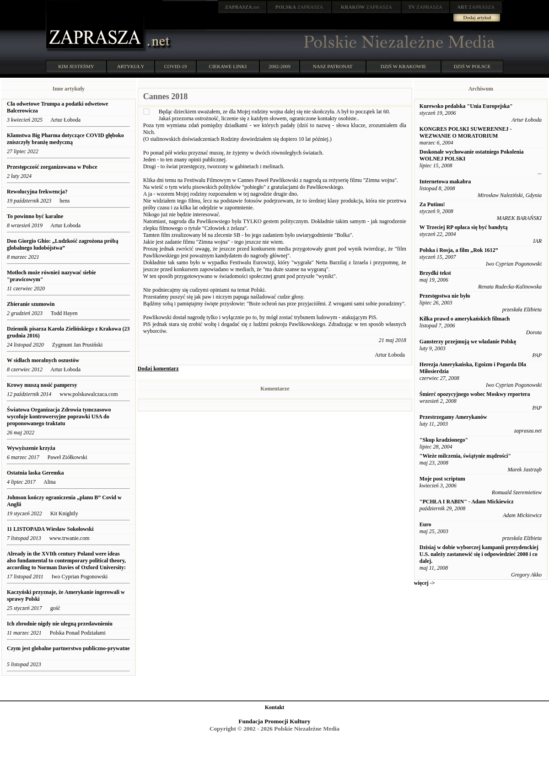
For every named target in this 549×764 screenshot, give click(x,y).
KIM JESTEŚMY (76, 66)
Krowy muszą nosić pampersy (42, 385)
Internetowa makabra (445, 181)
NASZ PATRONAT (333, 66)
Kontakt (275, 707)
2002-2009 (280, 66)
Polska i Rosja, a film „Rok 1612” (459, 250)
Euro (425, 524)
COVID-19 (175, 66)
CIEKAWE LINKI (228, 66)
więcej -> (424, 583)
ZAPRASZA (299, 7)
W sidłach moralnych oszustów (44, 360)
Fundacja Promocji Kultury (274, 721)
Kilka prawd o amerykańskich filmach (465, 318)
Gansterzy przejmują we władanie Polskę (468, 341)
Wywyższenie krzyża (31, 448)
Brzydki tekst (435, 273)
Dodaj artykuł (477, 17)
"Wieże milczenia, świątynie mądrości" (465, 456)
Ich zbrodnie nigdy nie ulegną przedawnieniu (60, 623)
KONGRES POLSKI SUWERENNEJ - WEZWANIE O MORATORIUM (466, 132)
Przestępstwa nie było (445, 296)
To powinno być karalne (35, 216)
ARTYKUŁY (131, 66)
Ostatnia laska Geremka (35, 473)
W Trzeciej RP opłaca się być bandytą (464, 227)
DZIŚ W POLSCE (471, 66)
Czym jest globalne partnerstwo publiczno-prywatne (68, 648)
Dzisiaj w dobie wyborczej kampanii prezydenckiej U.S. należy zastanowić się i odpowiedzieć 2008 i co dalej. (479, 554)
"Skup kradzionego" (444, 440)
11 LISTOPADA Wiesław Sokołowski (50, 529)
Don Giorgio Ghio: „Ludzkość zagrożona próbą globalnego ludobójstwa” (62, 244)
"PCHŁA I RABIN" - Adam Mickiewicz (467, 501)
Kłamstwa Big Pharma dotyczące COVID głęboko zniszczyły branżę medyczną (65, 138)
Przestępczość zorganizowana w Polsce (52, 167)
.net (242, 7)
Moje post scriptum (442, 478)
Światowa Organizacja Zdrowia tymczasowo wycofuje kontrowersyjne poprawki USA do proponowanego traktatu (59, 416)
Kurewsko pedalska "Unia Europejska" (466, 106)
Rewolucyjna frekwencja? (37, 191)
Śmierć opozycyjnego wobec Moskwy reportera (475, 394)
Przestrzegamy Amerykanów (453, 417)
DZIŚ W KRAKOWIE (403, 66)
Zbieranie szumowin (30, 304)
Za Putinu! (432, 204)
